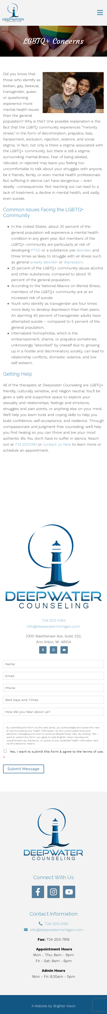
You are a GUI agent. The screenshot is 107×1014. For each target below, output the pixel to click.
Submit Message (24, 769)
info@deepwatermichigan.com (53, 626)
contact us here (57, 444)
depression (73, 262)
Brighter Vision (64, 1006)
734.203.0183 (26, 444)
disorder (83, 250)
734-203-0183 (53, 620)
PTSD (35, 250)
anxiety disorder (44, 262)
